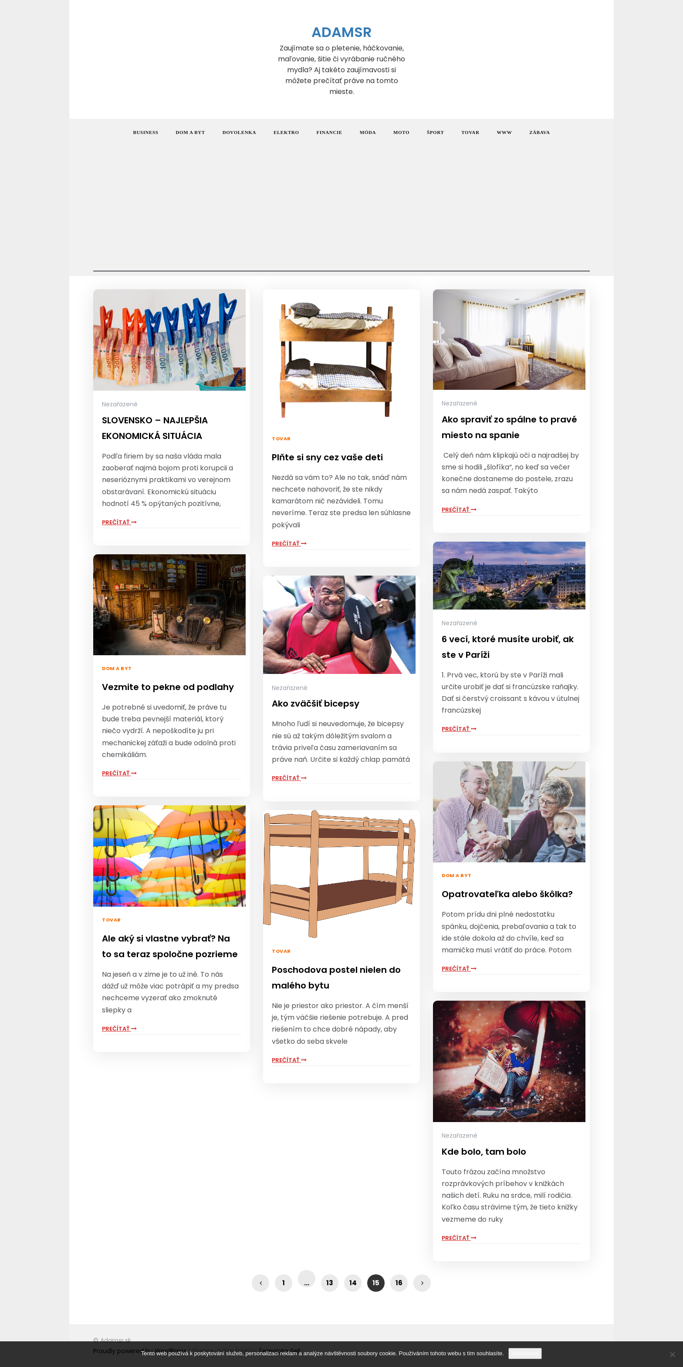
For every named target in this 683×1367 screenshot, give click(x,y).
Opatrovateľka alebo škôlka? (507, 894)
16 (399, 1282)
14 (353, 1282)
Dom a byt (190, 132)
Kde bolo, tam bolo (484, 1152)
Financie (329, 132)
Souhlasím (525, 1353)
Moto (401, 132)
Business (146, 132)
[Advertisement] (341, 210)
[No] (672, 1354)
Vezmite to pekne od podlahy (168, 687)
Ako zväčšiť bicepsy (315, 703)
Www (504, 132)
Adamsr (341, 32)
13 (329, 1282)
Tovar (470, 132)
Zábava (539, 132)
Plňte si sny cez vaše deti (327, 457)
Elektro (286, 132)
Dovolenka (239, 132)
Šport (435, 132)
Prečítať (119, 522)
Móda (368, 132)
